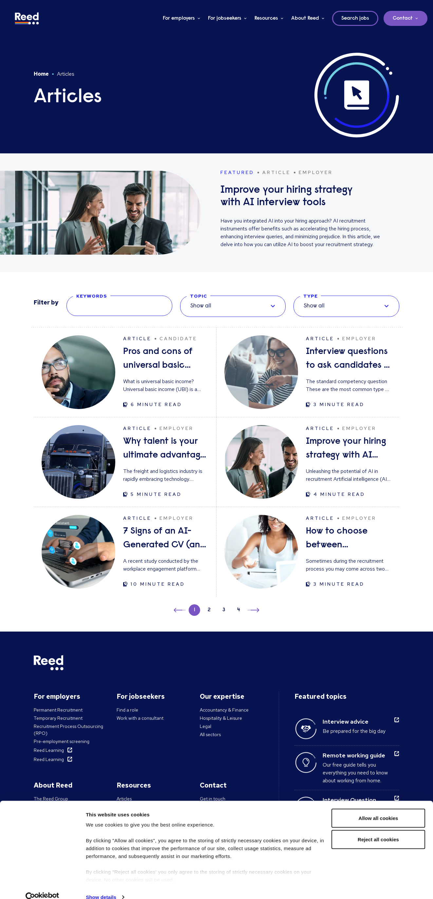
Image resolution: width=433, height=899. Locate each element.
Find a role (127, 710)
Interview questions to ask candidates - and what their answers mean (347, 359)
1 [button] (194, 610)
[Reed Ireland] (27, 18)
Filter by (46, 302)
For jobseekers (224, 18)
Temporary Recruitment (58, 718)
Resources (266, 18)
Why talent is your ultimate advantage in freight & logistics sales (164, 449)
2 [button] (209, 610)
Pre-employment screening (61, 741)
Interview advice (345, 721)
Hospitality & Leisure (221, 718)
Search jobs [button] (355, 18)
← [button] (180, 609)
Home (41, 73)
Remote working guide (354, 755)
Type (310, 296)
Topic (198, 296)
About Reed (305, 18)
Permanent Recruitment (58, 710)
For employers (179, 18)
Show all (200, 306)
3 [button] (223, 610)
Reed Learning (49, 750)
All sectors (210, 734)
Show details (101, 886)
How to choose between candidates (336, 539)
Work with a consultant (140, 718)
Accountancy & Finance (224, 710)
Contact (403, 18)
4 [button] (238, 610)
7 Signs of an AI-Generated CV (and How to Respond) (164, 539)
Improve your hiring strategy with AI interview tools (346, 449)
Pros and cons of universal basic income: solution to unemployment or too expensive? (163, 359)
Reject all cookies (378, 828)
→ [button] (253, 611)
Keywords (91, 296)
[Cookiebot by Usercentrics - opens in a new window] (42, 886)
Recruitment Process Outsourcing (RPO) (68, 729)
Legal (205, 726)
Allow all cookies (378, 807)
